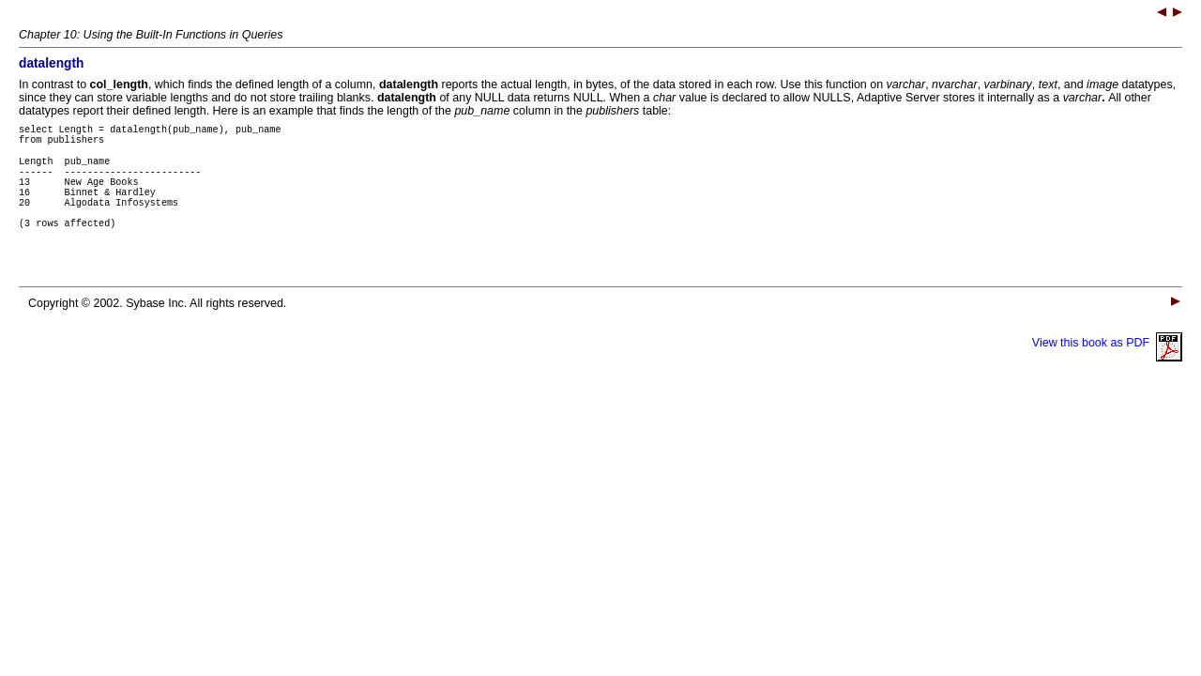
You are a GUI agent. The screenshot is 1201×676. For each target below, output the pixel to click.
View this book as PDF (1107, 368)
